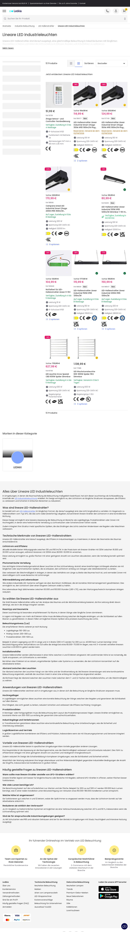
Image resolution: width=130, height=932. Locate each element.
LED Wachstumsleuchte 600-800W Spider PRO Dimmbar (84, 374)
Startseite (7, 26)
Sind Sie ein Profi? (10, 900)
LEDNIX (17, 467)
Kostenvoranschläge (44, 900)
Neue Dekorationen (75, 896)
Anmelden (7, 907)
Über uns (6, 885)
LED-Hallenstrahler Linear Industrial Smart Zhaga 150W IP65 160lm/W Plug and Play (113, 126)
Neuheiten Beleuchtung (45, 885)
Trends (70, 889)
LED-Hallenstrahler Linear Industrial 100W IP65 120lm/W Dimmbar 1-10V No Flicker (114, 211)
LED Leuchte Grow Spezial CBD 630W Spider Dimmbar (58, 375)
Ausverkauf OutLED (43, 907)
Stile (68, 903)
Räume (70, 900)
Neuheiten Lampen (75, 885)
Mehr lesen (8, 48)
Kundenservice (9, 889)
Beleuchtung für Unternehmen (48, 903)
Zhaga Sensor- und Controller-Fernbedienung (58, 120)
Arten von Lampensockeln (46, 893)
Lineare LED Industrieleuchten (71, 26)
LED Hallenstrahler (46, 26)
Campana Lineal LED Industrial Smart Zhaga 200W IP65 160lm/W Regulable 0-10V (56, 210)
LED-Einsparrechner (43, 896)
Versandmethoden (11, 893)
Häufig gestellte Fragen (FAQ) (16, 903)
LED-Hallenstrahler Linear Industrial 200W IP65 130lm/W (113, 293)
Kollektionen (72, 907)
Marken (38, 889)
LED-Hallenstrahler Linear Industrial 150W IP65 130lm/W (85, 293)
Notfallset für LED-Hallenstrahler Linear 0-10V (58, 290)
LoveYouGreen (73, 910)
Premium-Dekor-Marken (77, 893)
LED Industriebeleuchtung (26, 498)
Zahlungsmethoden (11, 896)
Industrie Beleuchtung (25, 26)
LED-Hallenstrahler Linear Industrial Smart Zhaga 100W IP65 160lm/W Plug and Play (85, 126)
